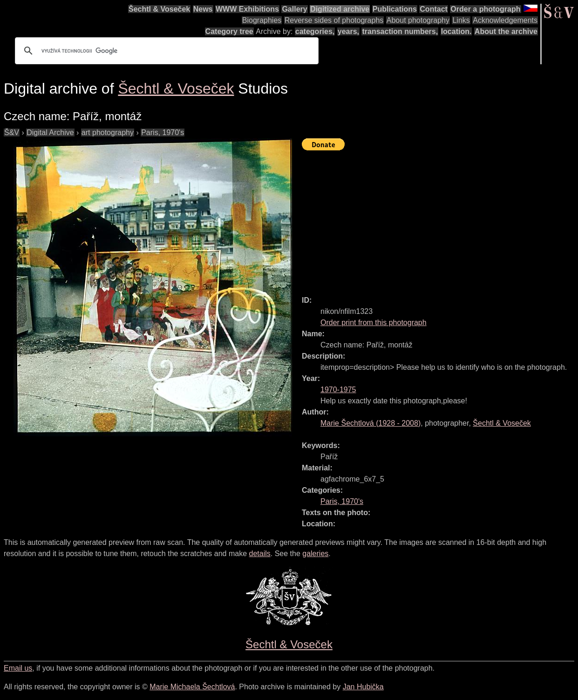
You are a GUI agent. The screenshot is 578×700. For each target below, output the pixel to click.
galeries (315, 553)
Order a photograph (485, 9)
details (260, 553)
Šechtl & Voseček (159, 9)
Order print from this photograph (373, 322)
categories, (314, 31)
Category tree (229, 31)
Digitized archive (339, 9)
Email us (18, 668)
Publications (395, 9)
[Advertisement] (440, 219)
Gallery (294, 9)
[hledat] (165, 50)
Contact (434, 9)
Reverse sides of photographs (334, 20)
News (203, 9)
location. (456, 31)
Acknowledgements (505, 20)
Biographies (262, 20)
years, (348, 31)
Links (460, 20)
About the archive (506, 31)
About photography (418, 20)
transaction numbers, (400, 31)
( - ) (370, 423)
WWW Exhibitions (247, 9)
